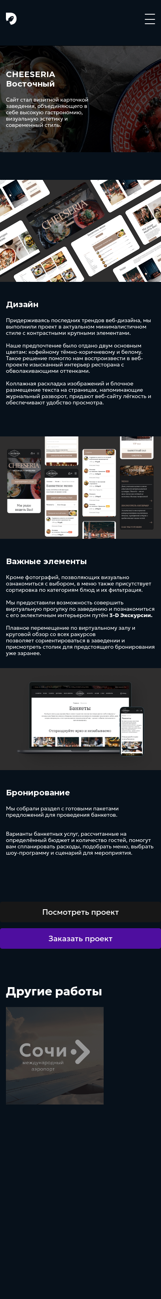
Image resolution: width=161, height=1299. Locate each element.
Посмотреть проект (80, 912)
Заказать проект (81, 938)
